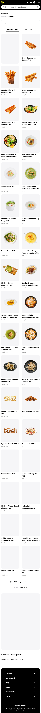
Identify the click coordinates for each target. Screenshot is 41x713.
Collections (27, 29)
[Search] (37, 7)
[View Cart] (27, 2)
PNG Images (12, 29)
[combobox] (25, 7)
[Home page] (10, 582)
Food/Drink (25, 63)
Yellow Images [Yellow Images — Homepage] (20, 705)
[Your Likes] (30, 2)
